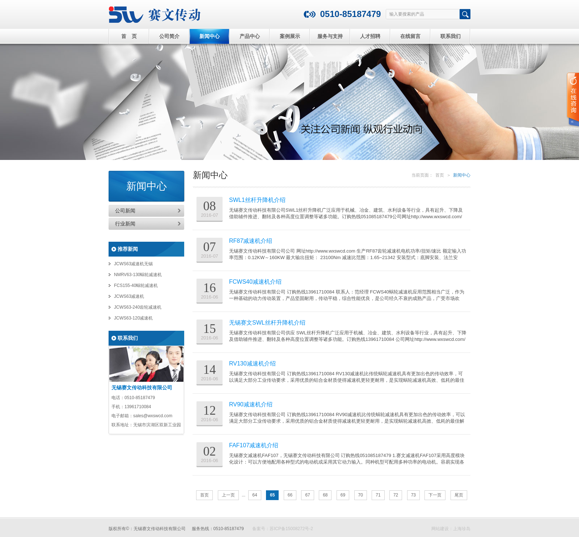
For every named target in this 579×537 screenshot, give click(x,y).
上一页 (228, 495)
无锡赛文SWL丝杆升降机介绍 (267, 323)
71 (378, 495)
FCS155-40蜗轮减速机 (136, 285)
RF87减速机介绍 (250, 241)
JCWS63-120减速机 (133, 318)
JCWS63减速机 (129, 296)
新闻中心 (209, 36)
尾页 (459, 495)
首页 (439, 175)
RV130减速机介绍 (252, 363)
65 (272, 495)
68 (325, 495)
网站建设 (440, 528)
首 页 (129, 36)
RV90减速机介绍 (250, 404)
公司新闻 (125, 210)
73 (413, 495)
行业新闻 (125, 224)
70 (360, 495)
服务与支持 (330, 36)
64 (254, 495)
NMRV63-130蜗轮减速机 (138, 274)
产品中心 (250, 36)
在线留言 (410, 36)
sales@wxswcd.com (152, 415)
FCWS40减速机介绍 (255, 282)
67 (307, 495)
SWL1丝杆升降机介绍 (257, 200)
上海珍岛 (461, 528)
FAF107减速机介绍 (253, 445)
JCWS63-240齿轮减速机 (137, 307)
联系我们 (450, 36)
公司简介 (169, 36)
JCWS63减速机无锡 (133, 263)
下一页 (434, 495)
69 (343, 495)
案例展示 (290, 36)
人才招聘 (370, 36)
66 (290, 495)
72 (395, 495)
